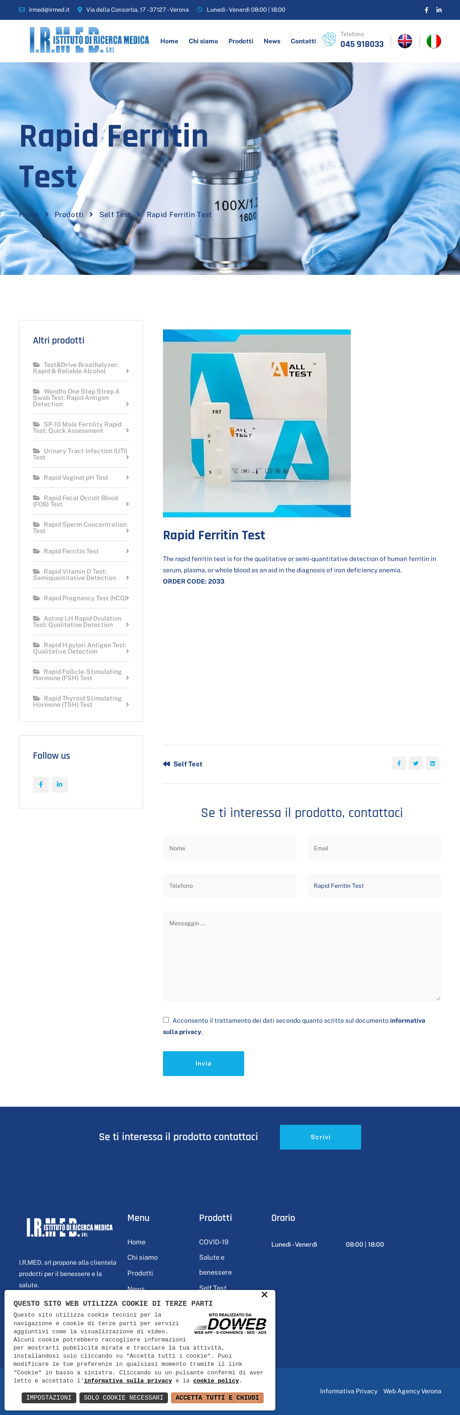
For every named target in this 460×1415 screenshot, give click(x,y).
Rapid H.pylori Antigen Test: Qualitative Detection (79, 648)
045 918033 (362, 44)
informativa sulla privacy (128, 1381)
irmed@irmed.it (49, 9)
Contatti (303, 41)
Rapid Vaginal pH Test (70, 477)
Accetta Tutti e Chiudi (217, 1397)
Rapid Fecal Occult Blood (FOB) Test (75, 501)
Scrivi (321, 1137)
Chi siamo (203, 41)
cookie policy (216, 1381)
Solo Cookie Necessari (123, 1397)
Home (169, 41)
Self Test (115, 214)
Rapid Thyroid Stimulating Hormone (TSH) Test (77, 701)
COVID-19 (213, 1242)
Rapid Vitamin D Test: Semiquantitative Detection (74, 574)
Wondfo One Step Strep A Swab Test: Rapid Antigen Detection (76, 398)
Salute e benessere (215, 1264)
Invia (203, 1063)
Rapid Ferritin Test (66, 551)
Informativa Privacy (348, 1391)
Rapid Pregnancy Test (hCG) (79, 598)
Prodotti (240, 41)
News (272, 41)
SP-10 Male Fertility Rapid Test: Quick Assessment (77, 427)
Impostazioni (49, 1397)
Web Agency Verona (412, 1391)
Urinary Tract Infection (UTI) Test (80, 454)
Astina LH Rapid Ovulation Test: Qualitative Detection (77, 621)
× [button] (264, 1295)
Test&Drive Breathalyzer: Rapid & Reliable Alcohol (75, 368)
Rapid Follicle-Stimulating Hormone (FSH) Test (77, 675)
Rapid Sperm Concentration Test (80, 527)
